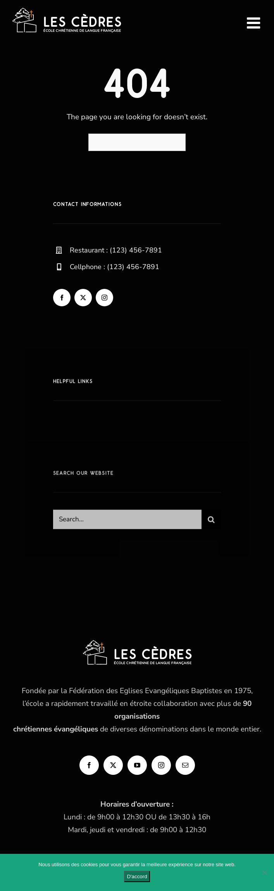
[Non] (264, 872)
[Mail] (185, 765)
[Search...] (127, 522)
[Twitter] (113, 765)
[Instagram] (161, 765)
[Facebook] (89, 765)
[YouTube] (137, 765)
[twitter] (83, 297)
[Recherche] (211, 522)
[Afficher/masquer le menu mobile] (254, 23)
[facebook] (62, 297)
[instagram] (104, 297)
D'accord (137, 876)
